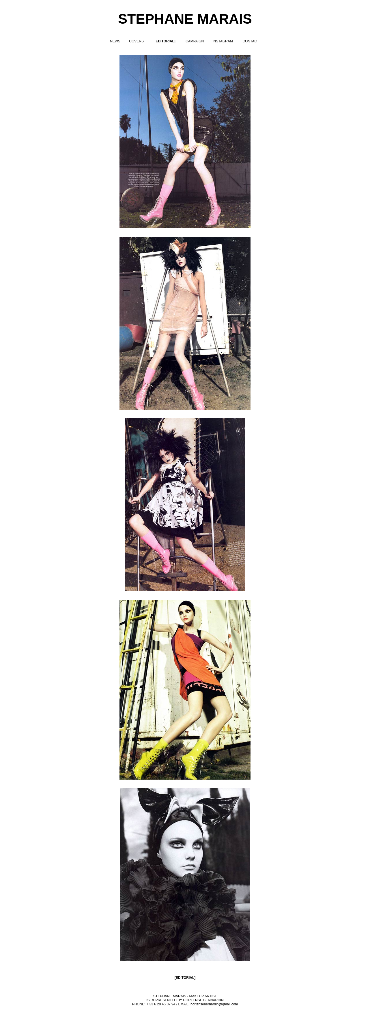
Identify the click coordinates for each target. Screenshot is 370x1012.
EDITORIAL (185, 978)
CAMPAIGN (195, 41)
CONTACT (250, 41)
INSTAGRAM (222, 41)
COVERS (136, 41)
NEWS (115, 41)
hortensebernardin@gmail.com (214, 1004)
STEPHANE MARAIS (185, 19)
